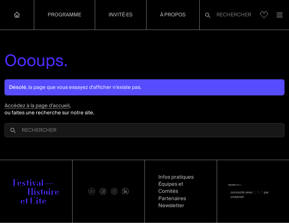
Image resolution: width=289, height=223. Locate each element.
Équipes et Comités (170, 188)
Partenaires (172, 198)
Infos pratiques (176, 177)
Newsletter (171, 205)
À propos (173, 14)
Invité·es (121, 14)
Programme (64, 14)
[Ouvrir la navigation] (279, 15)
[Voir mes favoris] (264, 15)
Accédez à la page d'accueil (37, 105)
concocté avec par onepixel (250, 194)
